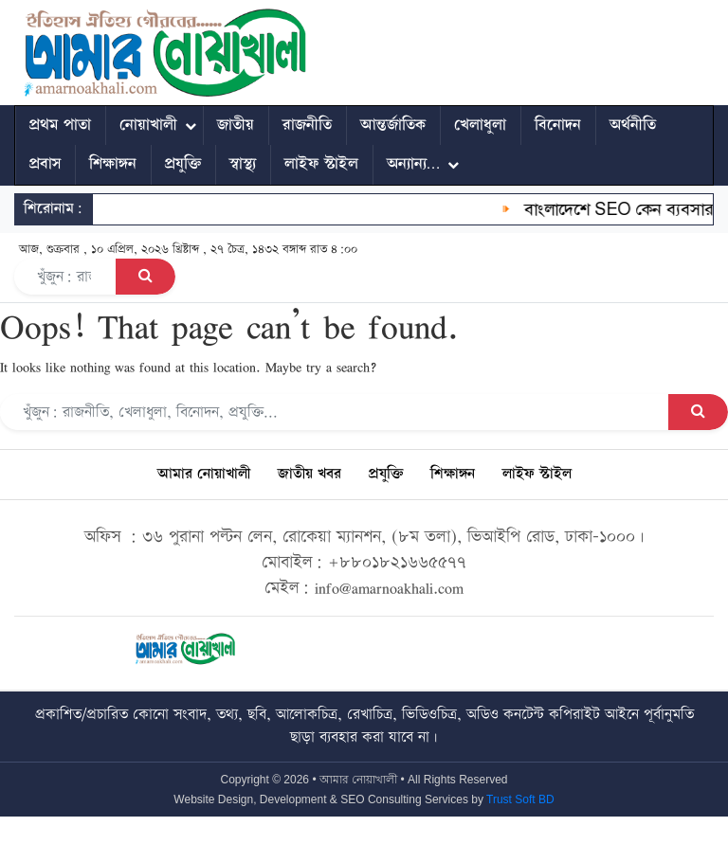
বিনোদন (558, 125)
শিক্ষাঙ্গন (112, 164)
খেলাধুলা (480, 125)
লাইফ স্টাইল (321, 164)
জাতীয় (235, 125)
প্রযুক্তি (183, 164)
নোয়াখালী (148, 125)
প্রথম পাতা (60, 125)
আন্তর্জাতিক (393, 125)
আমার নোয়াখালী (203, 474)
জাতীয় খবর (309, 474)
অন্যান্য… (413, 164)
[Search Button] (145, 277)
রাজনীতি (307, 125)
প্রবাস (45, 164)
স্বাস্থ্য (242, 164)
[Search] (65, 277)
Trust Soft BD (520, 799)
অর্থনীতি (633, 125)
